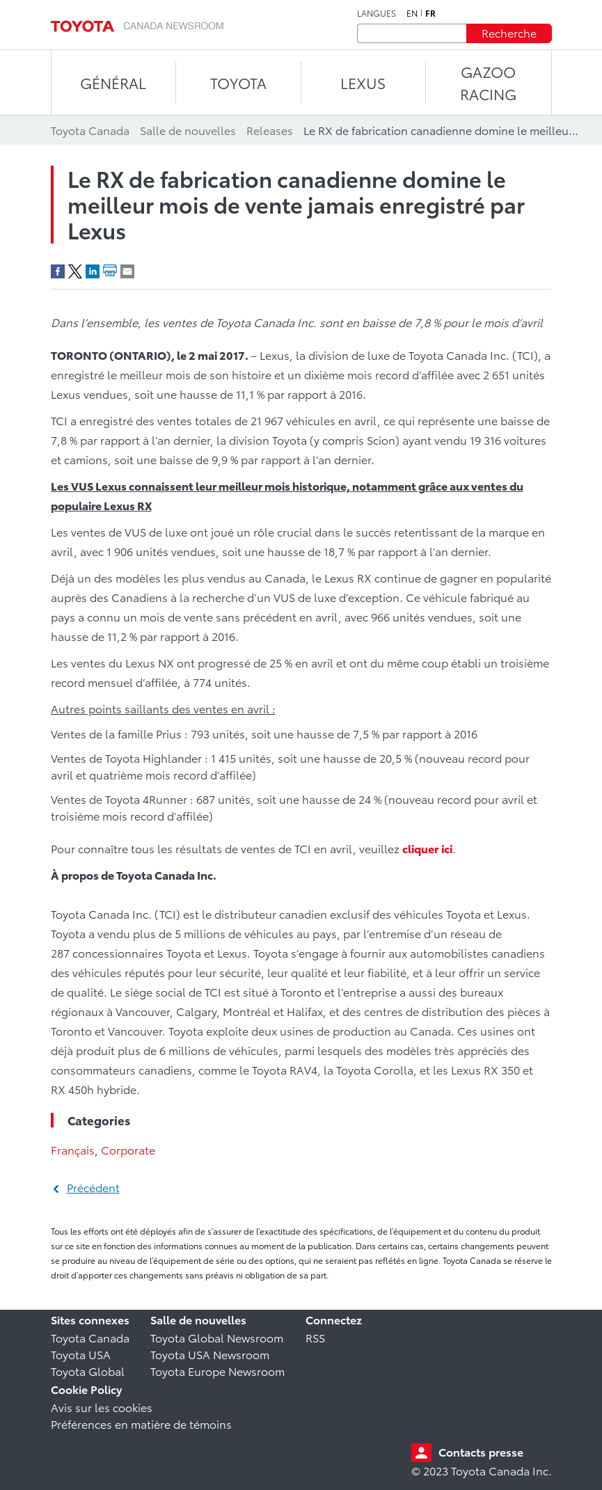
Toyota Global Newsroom (216, 1337)
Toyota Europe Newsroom (217, 1371)
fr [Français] (430, 13)
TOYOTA (238, 82)
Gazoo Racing (488, 82)
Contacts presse (480, 1451)
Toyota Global (88, 1371)
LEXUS (363, 82)
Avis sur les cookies (101, 1407)
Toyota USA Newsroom (209, 1354)
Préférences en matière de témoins (141, 1424)
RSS (315, 1337)
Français (73, 1149)
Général (113, 82)
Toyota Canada (90, 1337)
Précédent (93, 1187)
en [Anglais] (412, 13)
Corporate (128, 1149)
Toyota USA (81, 1354)
